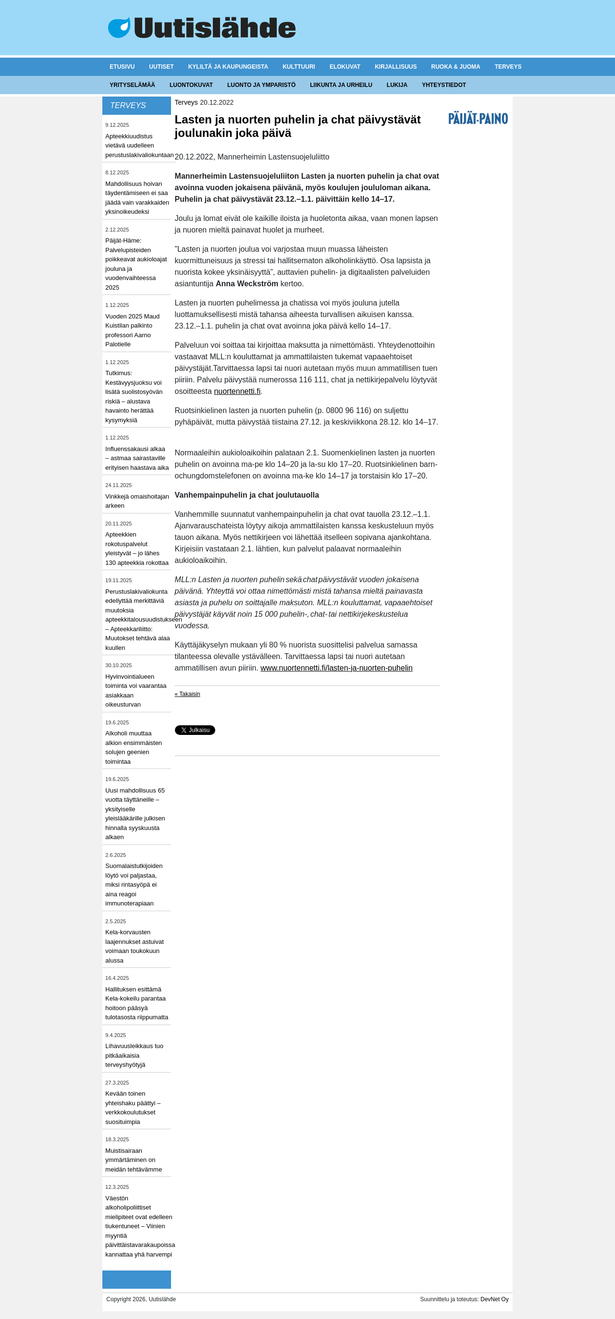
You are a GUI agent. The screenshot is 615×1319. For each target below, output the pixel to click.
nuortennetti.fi (237, 391)
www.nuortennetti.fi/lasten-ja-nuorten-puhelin (336, 668)
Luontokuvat (191, 85)
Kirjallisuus (396, 66)
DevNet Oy (494, 1299)
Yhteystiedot (444, 85)
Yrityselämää (132, 85)
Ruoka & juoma (455, 66)
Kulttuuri (299, 66)
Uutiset (161, 66)
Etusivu (122, 66)
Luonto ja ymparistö (261, 85)
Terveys (508, 66)
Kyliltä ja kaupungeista (228, 66)
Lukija (397, 85)
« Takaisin (187, 694)
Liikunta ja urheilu (341, 85)
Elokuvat (345, 66)
